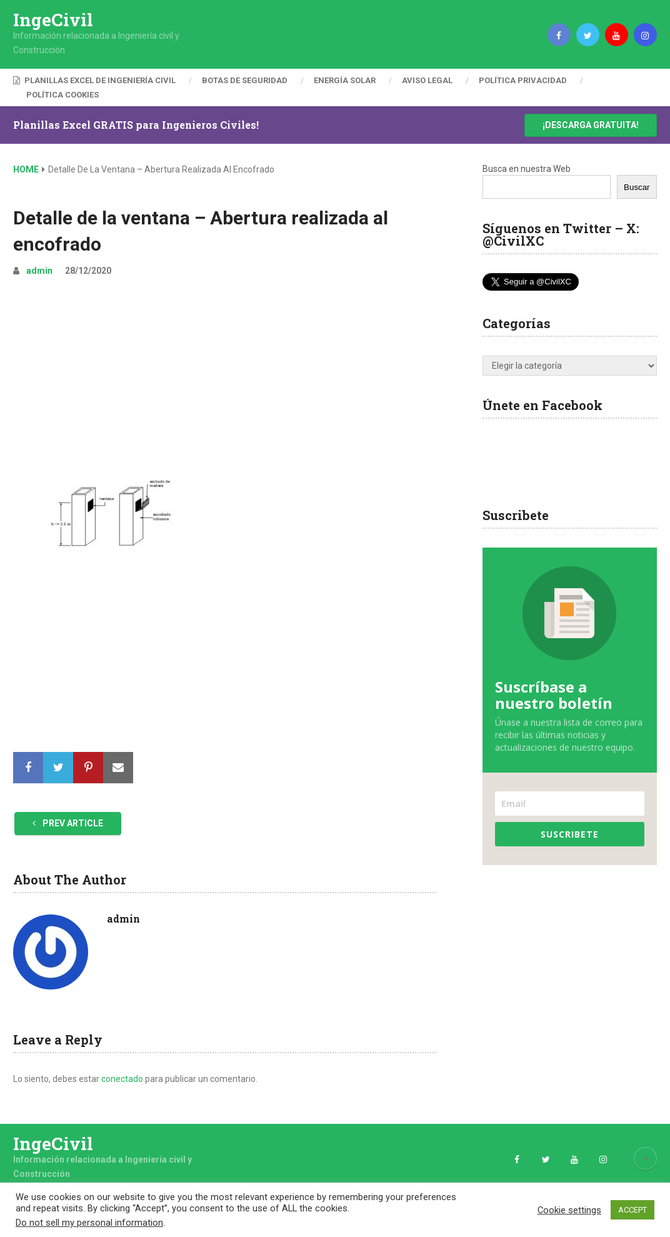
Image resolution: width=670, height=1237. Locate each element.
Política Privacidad (523, 80)
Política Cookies (62, 94)
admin (39, 271)
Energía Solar (345, 80)
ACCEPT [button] (632, 1209)
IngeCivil (53, 20)
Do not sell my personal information (89, 1222)
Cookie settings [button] (569, 1210)
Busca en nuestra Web (526, 169)
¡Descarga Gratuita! (590, 125)
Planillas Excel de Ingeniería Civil (94, 80)
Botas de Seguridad (245, 80)
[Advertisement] (224, 381)
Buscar (636, 187)
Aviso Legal (427, 80)
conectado (122, 1079)
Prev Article (67, 823)
